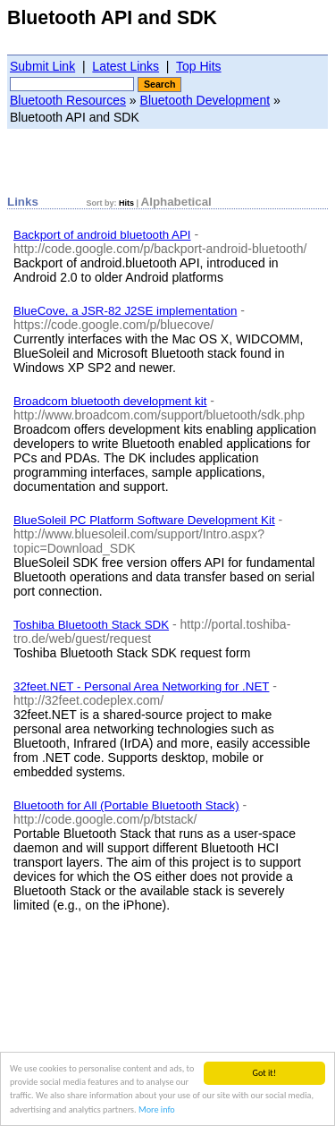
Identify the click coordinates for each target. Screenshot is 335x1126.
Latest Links (125, 66)
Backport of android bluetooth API (102, 234)
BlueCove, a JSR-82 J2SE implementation (125, 310)
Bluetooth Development (205, 100)
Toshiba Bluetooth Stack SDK (91, 624)
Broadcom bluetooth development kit (109, 401)
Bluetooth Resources (68, 100)
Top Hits (199, 66)
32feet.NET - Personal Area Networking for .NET (141, 686)
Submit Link (42, 66)
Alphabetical (176, 201)
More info (156, 1110)
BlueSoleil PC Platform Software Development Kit (144, 520)
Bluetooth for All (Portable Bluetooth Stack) (126, 805)
